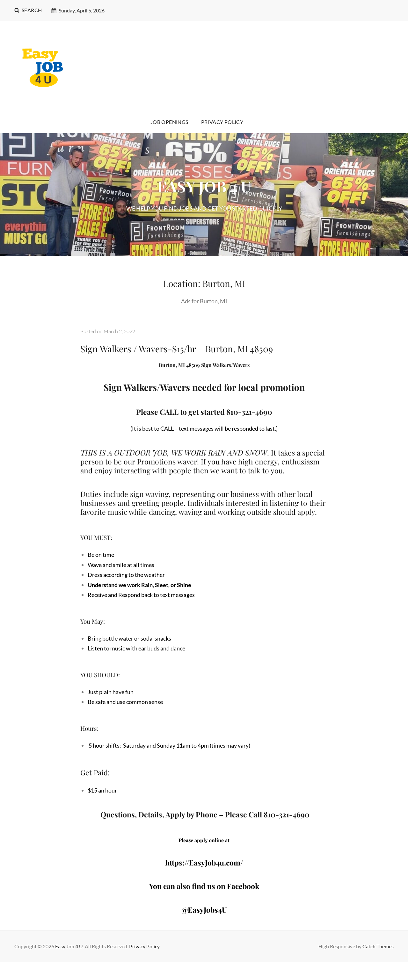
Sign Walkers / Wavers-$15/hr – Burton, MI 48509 (176, 349)
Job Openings (169, 122)
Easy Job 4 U (69, 946)
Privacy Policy (222, 122)
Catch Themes (378, 946)
